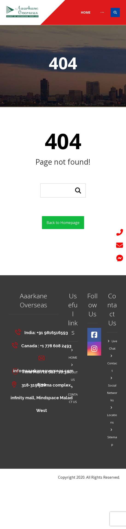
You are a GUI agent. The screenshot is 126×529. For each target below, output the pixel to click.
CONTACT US (73, 395)
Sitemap (112, 437)
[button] (119, 258)
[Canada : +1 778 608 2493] (42, 345)
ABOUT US (73, 372)
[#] (94, 335)
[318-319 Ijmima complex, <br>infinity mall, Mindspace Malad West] (42, 384)
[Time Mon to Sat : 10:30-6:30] (42, 371)
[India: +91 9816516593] (42, 332)
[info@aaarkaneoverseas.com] (42, 358)
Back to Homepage (63, 222)
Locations (112, 415)
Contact (112, 363)
